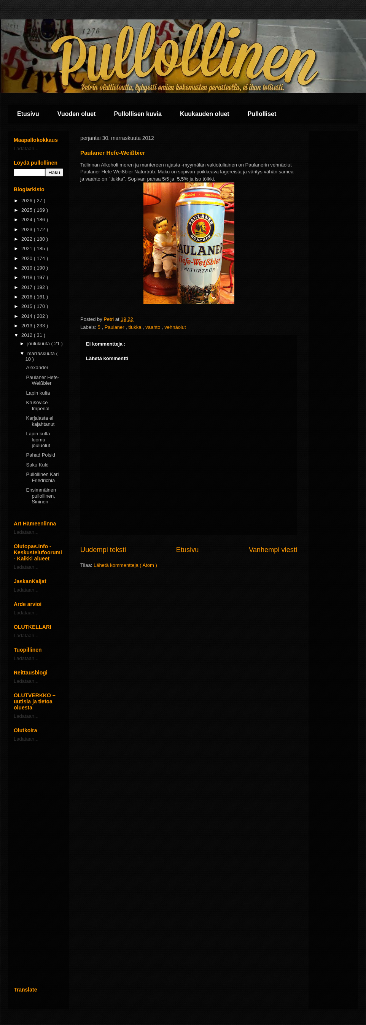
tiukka (136, 327)
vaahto (153, 327)
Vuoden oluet (76, 114)
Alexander (37, 367)
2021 (27, 248)
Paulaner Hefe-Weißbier (42, 380)
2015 (27, 306)
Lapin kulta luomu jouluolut (38, 439)
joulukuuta (39, 343)
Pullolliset (262, 114)
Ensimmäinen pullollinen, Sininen (41, 496)
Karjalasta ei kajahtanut (40, 421)
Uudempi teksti (103, 550)
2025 (27, 210)
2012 (27, 335)
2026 (27, 200)
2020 (27, 258)
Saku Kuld (37, 465)
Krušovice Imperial (37, 405)
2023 (27, 229)
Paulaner (115, 327)
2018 (27, 277)
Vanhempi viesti (273, 550)
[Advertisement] (38, 864)
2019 (27, 268)
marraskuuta (41, 353)
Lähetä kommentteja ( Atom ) (125, 565)
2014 (27, 316)
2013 (27, 325)
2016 (27, 297)
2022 (27, 239)
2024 (27, 219)
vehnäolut (175, 327)
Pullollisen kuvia (138, 114)
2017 (27, 287)
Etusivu (28, 114)
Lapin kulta (38, 393)
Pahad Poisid (40, 455)
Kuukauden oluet (204, 114)
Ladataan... (26, 148)
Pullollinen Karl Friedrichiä (42, 477)
